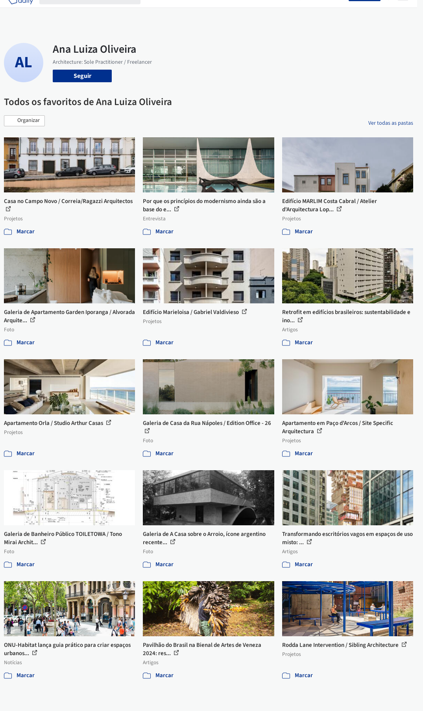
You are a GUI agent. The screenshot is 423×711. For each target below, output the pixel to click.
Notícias (260, 11)
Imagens (185, 11)
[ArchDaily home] (20, 11)
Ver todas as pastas (390, 123)
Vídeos (284, 11)
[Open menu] (403, 11)
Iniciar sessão (326, 11)
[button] (24, 120)
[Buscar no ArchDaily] (96, 11)
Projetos (158, 11)
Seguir (82, 76)
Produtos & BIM (223, 11)
